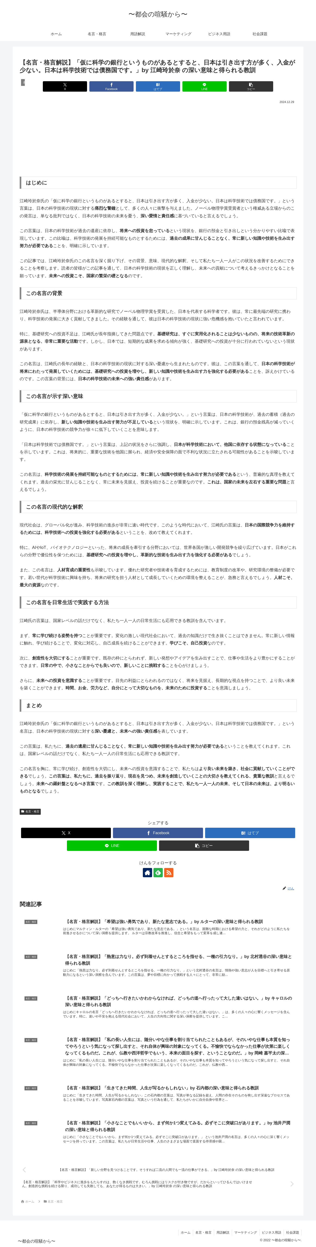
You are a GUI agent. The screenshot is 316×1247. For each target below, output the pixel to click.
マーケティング (245, 1232)
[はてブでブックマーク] (158, 86)
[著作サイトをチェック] (147, 872)
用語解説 (222, 1232)
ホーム (186, 1232)
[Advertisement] (158, 140)
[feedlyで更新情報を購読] (158, 872)
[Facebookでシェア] (111, 86)
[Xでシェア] (65, 86)
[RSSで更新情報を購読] (168, 872)
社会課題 (292, 1232)
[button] (251, 86)
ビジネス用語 (271, 1232)
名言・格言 (30, 811)
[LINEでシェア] (204, 86)
